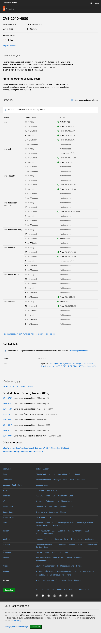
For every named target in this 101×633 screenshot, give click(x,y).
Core (59, 552)
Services (63, 507)
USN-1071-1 (7, 430)
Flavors (63, 512)
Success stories (51, 507)
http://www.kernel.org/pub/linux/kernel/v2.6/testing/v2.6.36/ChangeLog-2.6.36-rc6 (36, 448)
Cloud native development (60, 575)
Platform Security (42, 531)
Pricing (69, 558)
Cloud (5, 523)
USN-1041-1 (7, 425)
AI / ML (6, 490)
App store (39, 501)
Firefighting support (43, 560)
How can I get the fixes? (12, 334)
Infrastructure (50, 571)
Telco (70, 580)
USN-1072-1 (7, 403)
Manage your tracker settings (16, 627)
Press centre (84, 589)
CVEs (87, 531)
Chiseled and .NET (76, 544)
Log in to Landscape (85, 539)
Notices (39, 533)
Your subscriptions (43, 558)
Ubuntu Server (8, 517)
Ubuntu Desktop (9, 512)
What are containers (44, 544)
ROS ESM (39, 496)
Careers (59, 589)
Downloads (7, 552)
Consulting (62, 474)
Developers (53, 512)
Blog (65, 589)
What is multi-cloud (43, 525)
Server (47, 552)
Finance (77, 580)
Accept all (36, 627)
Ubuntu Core (8, 507)
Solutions (6, 571)
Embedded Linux (52, 501)
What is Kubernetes (43, 480)
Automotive (40, 580)
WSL (53, 552)
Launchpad (20, 386)
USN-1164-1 (7, 409)
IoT (4, 501)
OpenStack (7, 469)
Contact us (9, 590)
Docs (71, 474)
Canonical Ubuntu (10, 3)
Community (62, 496)
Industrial (50, 580)
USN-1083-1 (7, 420)
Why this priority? (9, 46)
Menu (97, 3)
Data (41, 571)
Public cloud (58, 525)
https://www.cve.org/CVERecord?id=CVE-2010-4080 (23, 452)
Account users (58, 558)
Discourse (78, 558)
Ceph (5, 474)
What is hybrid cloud (85, 523)
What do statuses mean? (33, 334)
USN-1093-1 (7, 436)
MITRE (5, 386)
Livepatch (61, 531)
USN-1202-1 (7, 414)
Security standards (75, 531)
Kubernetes (7, 480)
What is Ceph (41, 474)
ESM (54, 531)
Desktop (39, 552)
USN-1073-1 (7, 398)
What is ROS (50, 496)
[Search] (91, 3)
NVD (12, 386)
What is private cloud (66, 523)
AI (36, 571)
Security (6, 531)
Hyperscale (40, 517)
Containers (7, 544)
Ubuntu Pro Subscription (45, 566)
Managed (52, 474)
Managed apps (42, 485)
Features (39, 507)
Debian (29, 386)
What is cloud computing (46, 523)
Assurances (49, 533)
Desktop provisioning (65, 566)
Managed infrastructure (12, 485)
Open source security (86, 571)
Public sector (61, 580)
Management (66, 501)
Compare (58, 539)
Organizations (41, 512)
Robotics (6, 496)
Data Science (52, 490)
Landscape (7, 539)
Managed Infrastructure (66, 571)
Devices (79, 566)
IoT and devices (42, 575)
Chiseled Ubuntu (60, 544)
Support (46, 469)
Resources (80, 480)
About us (39, 589)
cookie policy (16, 621)
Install (38, 469)
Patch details (50, 334)
